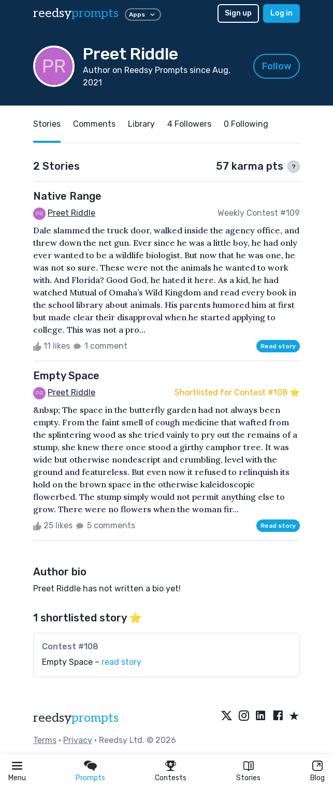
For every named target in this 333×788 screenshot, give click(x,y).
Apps (143, 14)
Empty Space (66, 375)
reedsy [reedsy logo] (76, 13)
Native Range (67, 196)
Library (141, 124)
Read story (278, 346)
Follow (277, 66)
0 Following (246, 124)
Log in (281, 13)
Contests (170, 778)
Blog (317, 778)
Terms (44, 740)
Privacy (77, 740)
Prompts (90, 778)
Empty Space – (91, 662)
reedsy (76, 717)
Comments (94, 124)
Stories (248, 778)
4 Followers (189, 124)
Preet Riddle (71, 213)
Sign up (238, 13)
